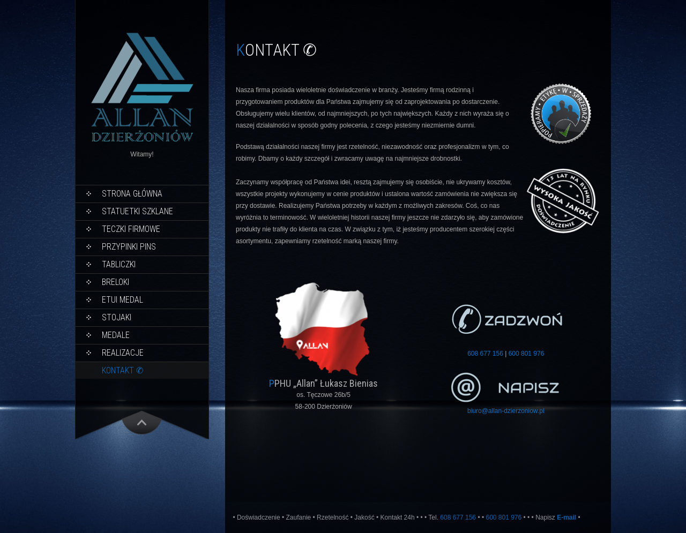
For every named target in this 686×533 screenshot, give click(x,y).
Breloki (115, 282)
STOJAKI (116, 317)
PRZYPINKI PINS (129, 247)
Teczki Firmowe (131, 229)
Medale (116, 335)
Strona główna (132, 194)
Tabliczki (119, 264)
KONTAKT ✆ (122, 370)
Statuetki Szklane (137, 211)
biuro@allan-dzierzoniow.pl (506, 411)
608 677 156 (485, 353)
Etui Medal (122, 300)
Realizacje (123, 353)
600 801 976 (527, 353)
